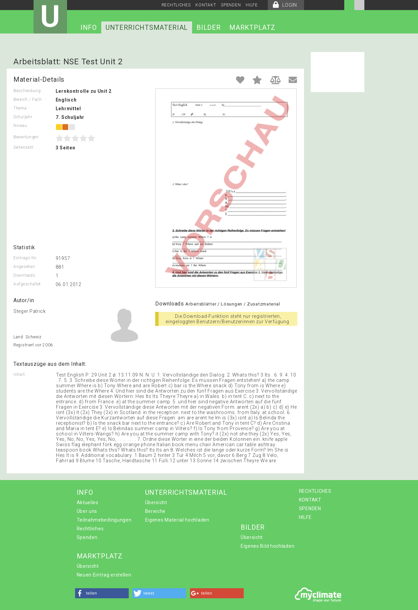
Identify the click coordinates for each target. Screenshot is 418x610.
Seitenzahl (23, 147)
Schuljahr (22, 117)
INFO (88, 27)
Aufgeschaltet (27, 284)
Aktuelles (88, 502)
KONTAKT (205, 5)
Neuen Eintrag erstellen (104, 575)
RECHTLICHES (176, 5)
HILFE (252, 5)
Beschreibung (27, 90)
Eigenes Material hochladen (177, 520)
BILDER (208, 27)
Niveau (20, 125)
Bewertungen (26, 137)
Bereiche (155, 511)
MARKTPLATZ (252, 27)
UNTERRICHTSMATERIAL (147, 27)
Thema (20, 108)
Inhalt (19, 374)
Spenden (87, 537)
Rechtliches (90, 528)
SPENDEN (231, 5)
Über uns (87, 511)
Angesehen (24, 266)
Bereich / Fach (27, 99)
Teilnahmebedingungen (104, 520)
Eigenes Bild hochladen (267, 546)
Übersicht (156, 502)
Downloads (24, 275)
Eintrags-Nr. (25, 258)
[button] (102, 593)
